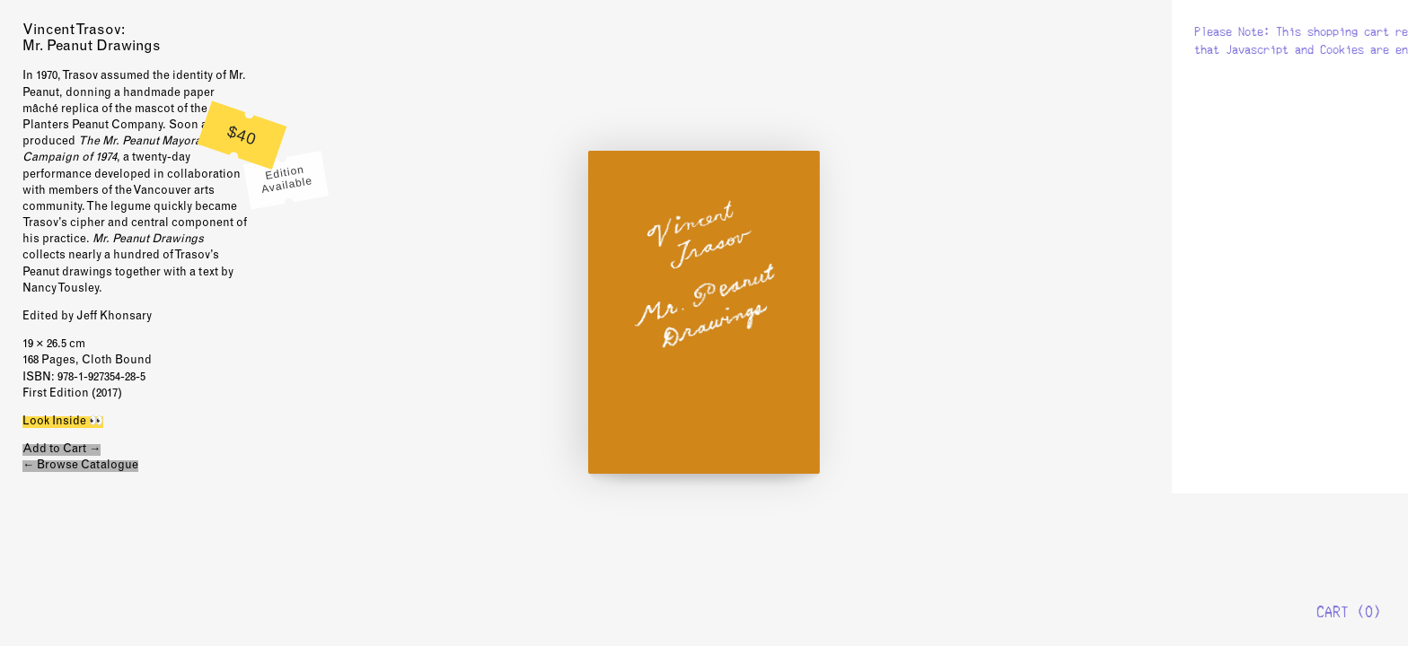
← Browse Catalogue (80, 466)
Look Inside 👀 (62, 422)
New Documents (1332, 65)
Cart (1332, 612)
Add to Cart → (61, 450)
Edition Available (286, 179)
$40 (242, 135)
